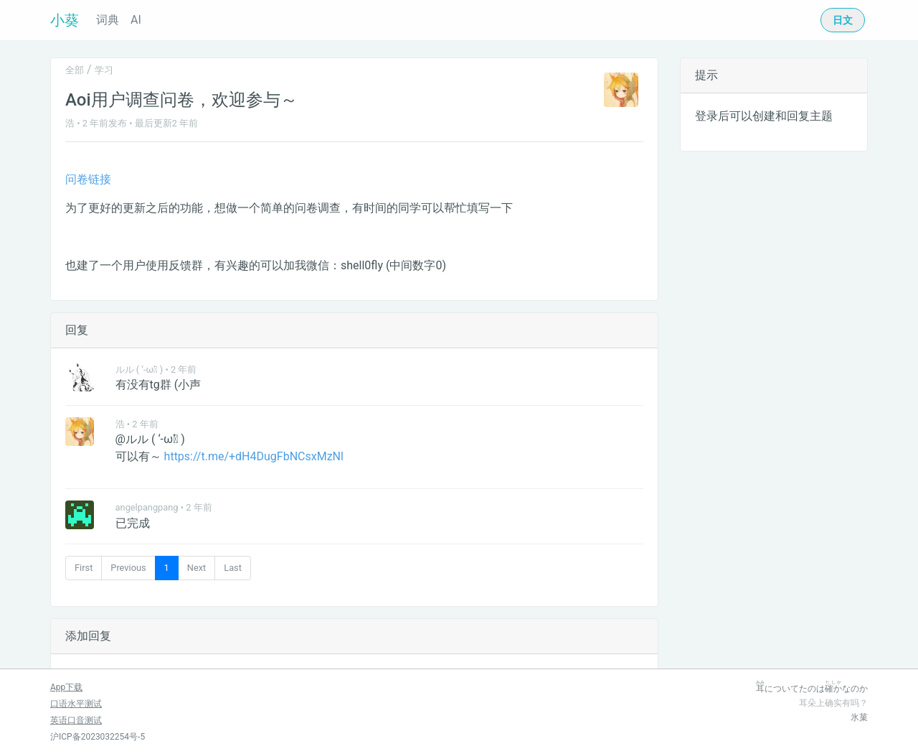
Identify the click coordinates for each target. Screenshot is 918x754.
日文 (843, 20)
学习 (104, 70)
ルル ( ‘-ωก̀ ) (139, 369)
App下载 (66, 687)
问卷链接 (88, 179)
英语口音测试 (76, 720)
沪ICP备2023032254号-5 (97, 737)
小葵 (64, 20)
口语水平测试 (76, 704)
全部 (74, 70)
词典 (107, 20)
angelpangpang (147, 507)
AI (136, 20)
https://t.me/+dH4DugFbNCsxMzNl (254, 456)
